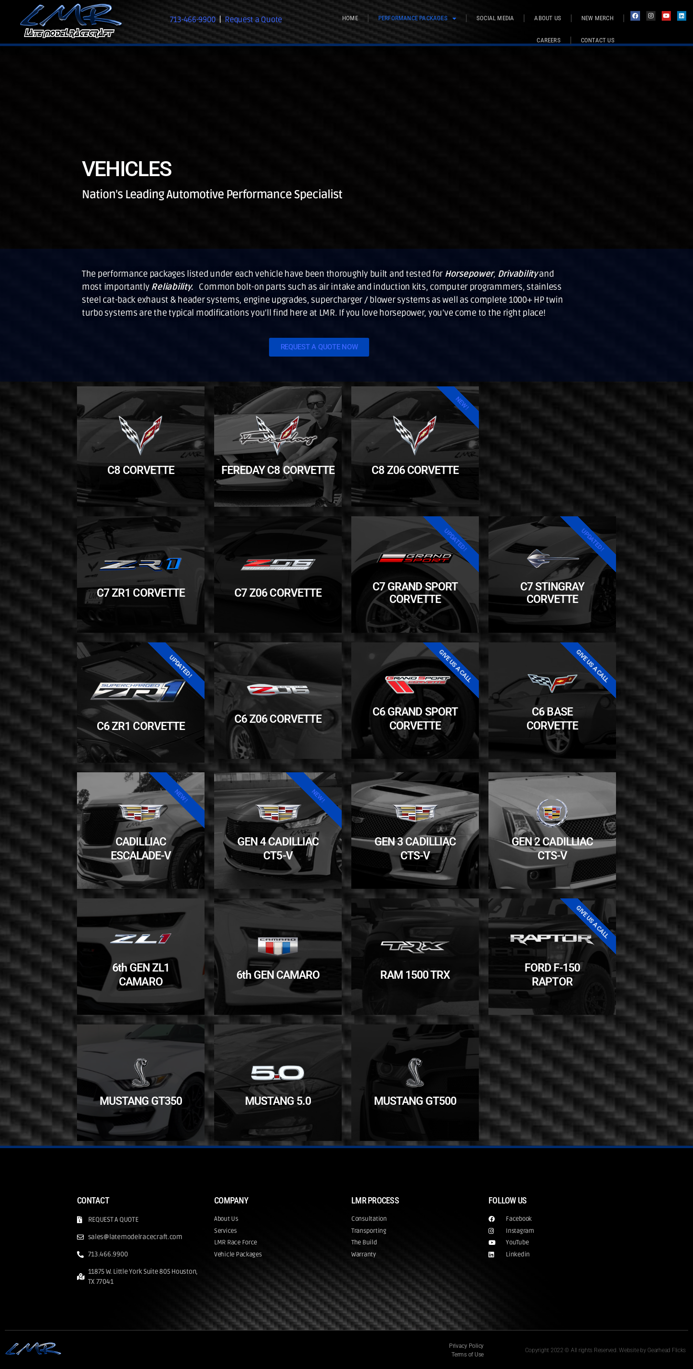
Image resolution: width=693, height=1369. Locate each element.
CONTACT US (598, 40)
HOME (350, 18)
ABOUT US (547, 18)
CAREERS (548, 40)
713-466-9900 (189, 19)
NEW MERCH (597, 18)
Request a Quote (256, 19)
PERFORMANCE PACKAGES (417, 18)
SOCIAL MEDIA (495, 18)
